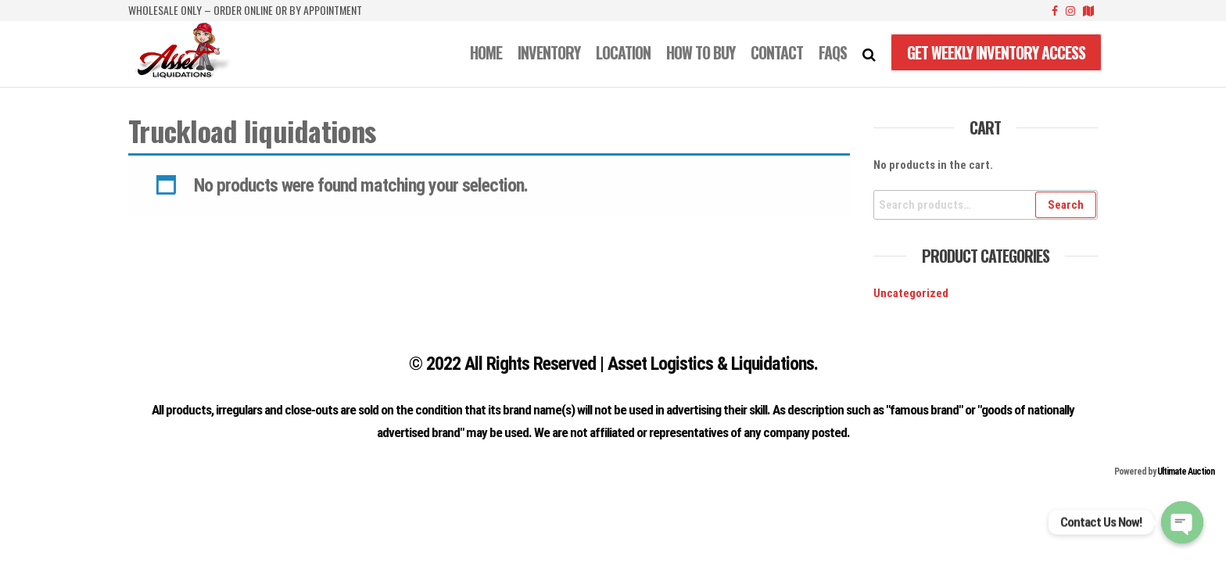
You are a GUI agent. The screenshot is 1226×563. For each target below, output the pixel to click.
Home (486, 52)
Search (1066, 205)
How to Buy (700, 52)
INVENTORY (549, 52)
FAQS (833, 52)
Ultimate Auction (1185, 471)
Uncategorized (910, 293)
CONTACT (777, 52)
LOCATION (623, 52)
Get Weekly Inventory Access (996, 52)
